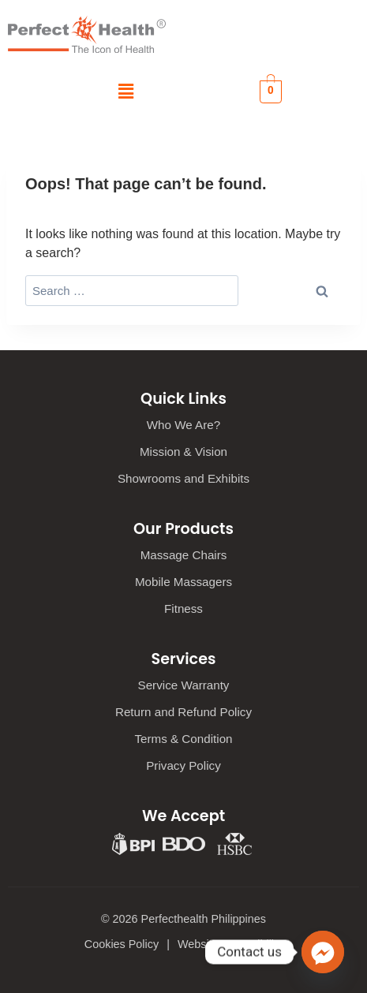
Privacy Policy (183, 765)
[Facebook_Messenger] (322, 952)
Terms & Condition (183, 738)
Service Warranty (184, 685)
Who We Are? (183, 424)
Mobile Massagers (183, 581)
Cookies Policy (121, 944)
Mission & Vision (183, 451)
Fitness (183, 608)
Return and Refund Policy (183, 712)
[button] (125, 91)
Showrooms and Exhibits (183, 478)
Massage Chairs (183, 555)
